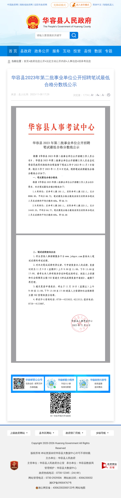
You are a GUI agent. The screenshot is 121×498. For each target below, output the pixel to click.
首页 (26, 61)
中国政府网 (13, 4)
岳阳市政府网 (40, 4)
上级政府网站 (17, 432)
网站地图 (80, 487)
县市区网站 (45, 432)
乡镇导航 (101, 432)
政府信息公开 (37, 61)
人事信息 (72, 61)
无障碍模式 (59, 5)
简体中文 (97, 4)
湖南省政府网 (26, 4)
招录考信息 (85, 61)
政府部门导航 (73, 432)
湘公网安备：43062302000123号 (55, 487)
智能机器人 (108, 4)
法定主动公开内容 (56, 61)
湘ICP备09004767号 (60, 482)
